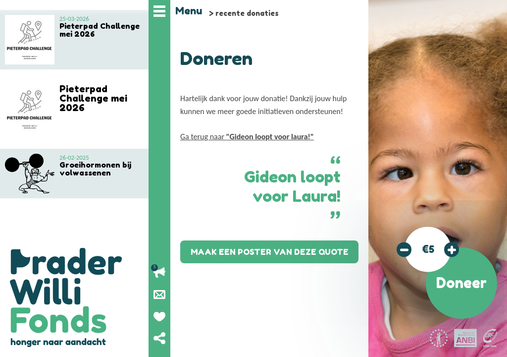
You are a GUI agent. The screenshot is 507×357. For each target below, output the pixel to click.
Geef (159, 316)
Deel (159, 338)
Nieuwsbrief (159, 294)
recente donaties (247, 13)
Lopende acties (159, 273)
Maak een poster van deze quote (270, 252)
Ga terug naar (247, 136)
